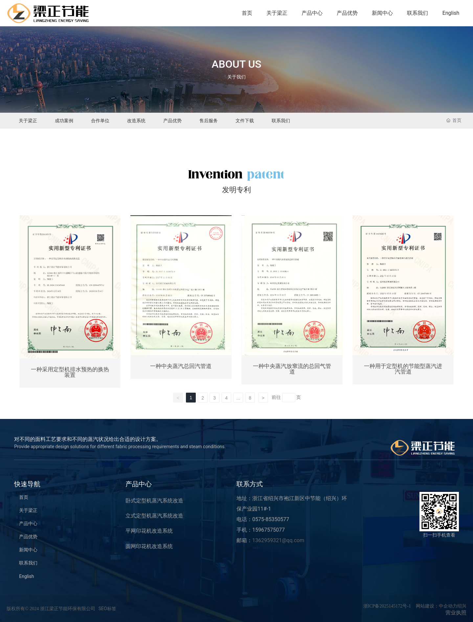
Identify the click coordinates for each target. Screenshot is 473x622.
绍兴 (461, 606)
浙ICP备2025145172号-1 (387, 606)
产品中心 (138, 484)
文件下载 (245, 120)
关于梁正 (28, 120)
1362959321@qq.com (278, 540)
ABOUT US (236, 64)
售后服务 (208, 120)
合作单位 (100, 120)
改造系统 (136, 120)
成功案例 (64, 120)
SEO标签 (107, 608)
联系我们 (281, 120)
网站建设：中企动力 (436, 606)
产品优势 (172, 120)
